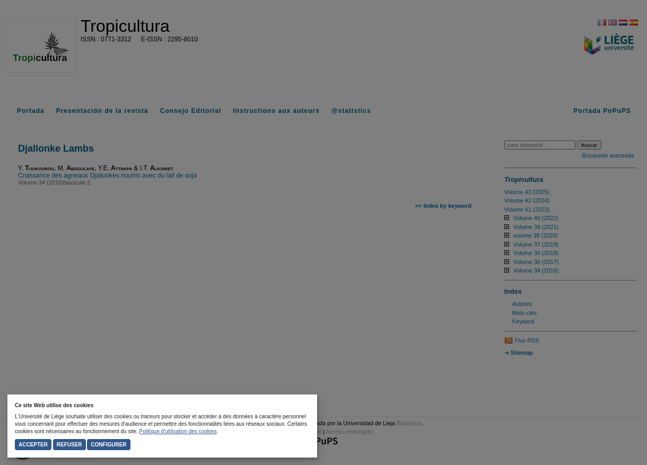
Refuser (69, 445)
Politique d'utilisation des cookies (178, 431)
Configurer (108, 445)
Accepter (33, 445)
